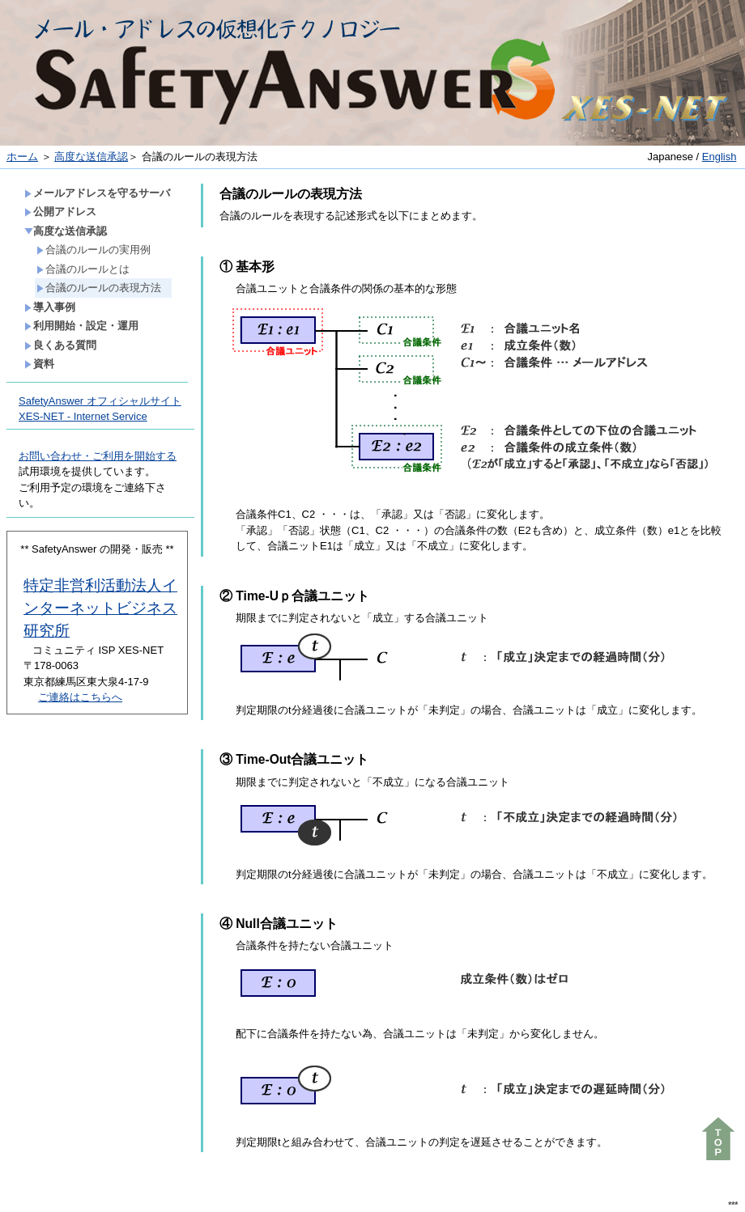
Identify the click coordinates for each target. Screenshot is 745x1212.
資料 (39, 364)
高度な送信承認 (91, 156)
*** (733, 1205)
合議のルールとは (83, 269)
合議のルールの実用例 (93, 250)
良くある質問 (60, 345)
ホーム (22, 156)
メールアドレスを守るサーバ (97, 193)
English (719, 156)
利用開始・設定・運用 (81, 326)
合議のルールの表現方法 (98, 288)
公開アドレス (60, 212)
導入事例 (49, 307)
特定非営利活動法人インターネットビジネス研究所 (100, 608)
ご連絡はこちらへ (80, 697)
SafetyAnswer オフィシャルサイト (100, 401)
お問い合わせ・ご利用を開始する (98, 456)
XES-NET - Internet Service (83, 416)
